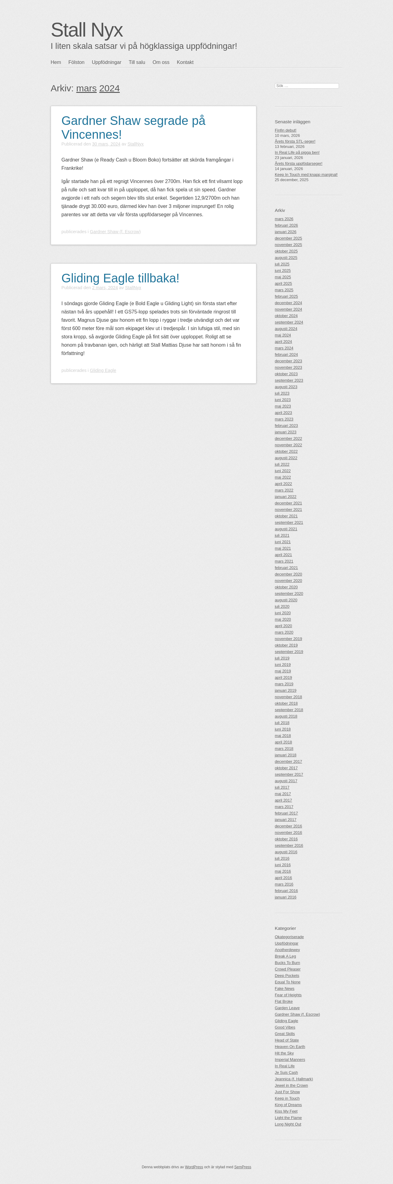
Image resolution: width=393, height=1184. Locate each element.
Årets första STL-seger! (295, 141)
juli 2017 (282, 787)
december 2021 (288, 503)
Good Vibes (285, 1027)
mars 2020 (284, 632)
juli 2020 (282, 606)
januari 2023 (285, 432)
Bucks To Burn (287, 962)
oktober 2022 (286, 451)
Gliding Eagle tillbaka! (120, 278)
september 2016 (289, 845)
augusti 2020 (286, 600)
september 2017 (289, 774)
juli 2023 (282, 393)
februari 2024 (286, 354)
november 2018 (288, 697)
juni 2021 (283, 542)
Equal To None (288, 982)
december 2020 (288, 574)
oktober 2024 (286, 315)
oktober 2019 (286, 645)
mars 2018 (284, 748)
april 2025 (283, 283)
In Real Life (285, 1066)
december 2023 (288, 361)
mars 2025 (284, 290)
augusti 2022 (286, 458)
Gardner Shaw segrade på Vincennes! (133, 127)
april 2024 (283, 341)
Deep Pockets (287, 975)
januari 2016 (285, 897)
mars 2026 (284, 219)
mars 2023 (284, 419)
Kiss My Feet (286, 1111)
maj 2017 (283, 793)
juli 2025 (282, 264)
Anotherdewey (287, 949)
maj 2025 (283, 277)
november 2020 (288, 580)
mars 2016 (284, 884)
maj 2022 (283, 477)
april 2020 (283, 626)
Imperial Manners (290, 1059)
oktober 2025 (286, 251)
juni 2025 (283, 270)
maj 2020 (283, 619)
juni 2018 (283, 729)
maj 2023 (283, 406)
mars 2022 (284, 490)
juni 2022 (283, 470)
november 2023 (288, 367)
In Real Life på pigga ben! (297, 152)
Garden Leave (287, 1008)
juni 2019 (283, 664)
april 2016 (283, 877)
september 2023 (289, 380)
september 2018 (289, 710)
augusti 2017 (286, 781)
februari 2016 (286, 890)
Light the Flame (288, 1117)
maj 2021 (283, 548)
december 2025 (288, 238)
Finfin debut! (285, 130)
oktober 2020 (286, 587)
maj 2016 (283, 871)
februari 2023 (286, 425)
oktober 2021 (286, 516)
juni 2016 (283, 865)
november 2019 (288, 638)
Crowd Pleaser (288, 969)
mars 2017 (284, 806)
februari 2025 (286, 296)
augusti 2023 (286, 387)
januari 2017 (285, 819)
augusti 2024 (286, 328)
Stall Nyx (87, 30)
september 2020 (289, 593)
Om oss (161, 62)
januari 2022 (285, 496)
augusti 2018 (286, 716)
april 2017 (283, 800)
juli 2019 (282, 658)
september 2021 (289, 522)
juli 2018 (282, 722)
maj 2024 (283, 335)
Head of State (287, 1040)
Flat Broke (284, 1001)
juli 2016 (282, 858)
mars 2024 (284, 348)
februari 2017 (286, 813)
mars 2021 (284, 561)
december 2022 (288, 438)
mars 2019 (284, 684)
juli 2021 (282, 535)
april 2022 (283, 483)
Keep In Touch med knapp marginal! (306, 174)
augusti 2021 (286, 529)
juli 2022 (282, 464)
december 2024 (288, 303)
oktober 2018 (286, 703)
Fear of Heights (288, 995)
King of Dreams (288, 1104)
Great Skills (285, 1033)
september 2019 (289, 651)
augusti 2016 (286, 852)
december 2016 (288, 826)
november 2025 (288, 244)
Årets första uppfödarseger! (298, 163)
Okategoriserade (289, 937)
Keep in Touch (287, 1098)
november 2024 (288, 309)
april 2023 (283, 412)
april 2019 (283, 677)
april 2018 (283, 742)
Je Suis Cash (286, 1072)
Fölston (76, 62)
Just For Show (287, 1092)
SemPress (242, 1167)
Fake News (284, 988)
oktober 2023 (286, 374)
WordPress (194, 1167)
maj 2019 (283, 671)
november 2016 (288, 832)
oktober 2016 (286, 839)
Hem (56, 62)
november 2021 (288, 509)
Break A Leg (285, 956)
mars (86, 88)
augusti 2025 (286, 257)
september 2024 (289, 322)
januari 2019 (285, 690)
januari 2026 (285, 231)
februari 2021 (286, 567)
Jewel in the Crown (291, 1085)
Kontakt (185, 62)
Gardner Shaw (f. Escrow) (115, 231)
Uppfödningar (106, 62)
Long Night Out (288, 1124)
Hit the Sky (284, 1053)
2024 (109, 88)
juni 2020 (283, 613)
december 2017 (288, 761)
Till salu (137, 62)
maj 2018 (283, 735)
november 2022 (288, 445)
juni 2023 (283, 399)
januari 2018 (285, 755)
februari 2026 (286, 225)
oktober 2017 (286, 768)
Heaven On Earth (290, 1046)
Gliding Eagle (103, 370)
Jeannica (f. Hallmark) (294, 1079)
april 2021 (283, 554)
